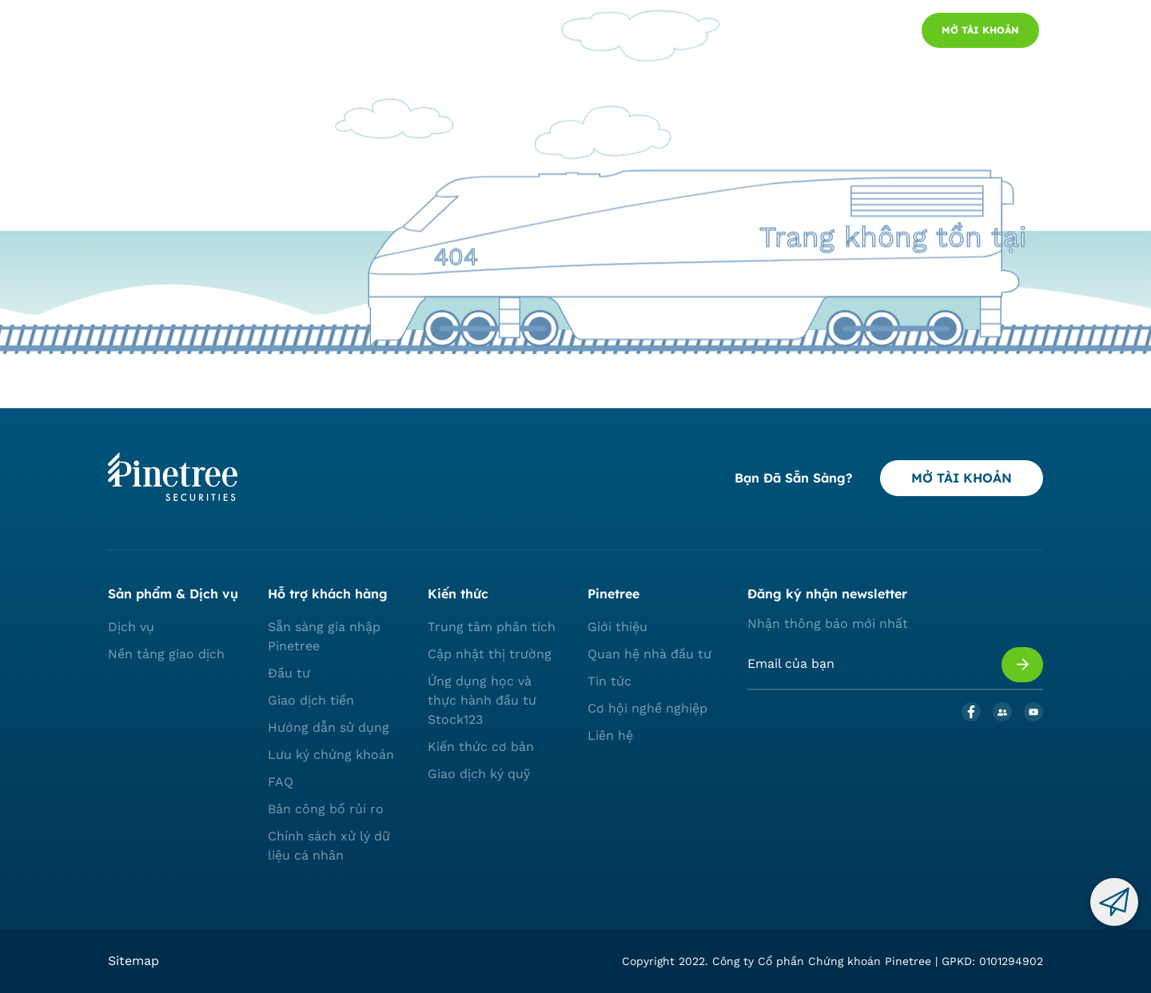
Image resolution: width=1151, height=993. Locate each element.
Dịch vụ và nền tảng (296, 31)
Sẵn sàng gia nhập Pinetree (324, 636)
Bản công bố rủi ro (326, 808)
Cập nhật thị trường (490, 653)
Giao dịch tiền (311, 700)
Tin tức (609, 681)
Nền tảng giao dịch (166, 653)
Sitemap (133, 960)
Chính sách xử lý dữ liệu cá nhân (329, 845)
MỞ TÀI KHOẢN (961, 478)
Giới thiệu (617, 626)
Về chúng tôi (497, 31)
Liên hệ (610, 735)
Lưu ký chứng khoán (331, 754)
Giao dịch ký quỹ (479, 773)
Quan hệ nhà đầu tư (649, 653)
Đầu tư (289, 673)
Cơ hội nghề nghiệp (647, 708)
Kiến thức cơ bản (481, 746)
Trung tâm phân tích (492, 626)
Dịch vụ (131, 626)
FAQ (280, 781)
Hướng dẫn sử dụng (328, 727)
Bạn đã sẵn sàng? (793, 477)
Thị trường (407, 31)
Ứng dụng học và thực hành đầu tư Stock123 (482, 700)
